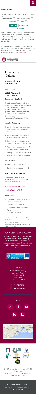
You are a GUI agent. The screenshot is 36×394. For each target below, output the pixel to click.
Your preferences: (23, 19)
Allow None (24, 25)
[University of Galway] (10, 60)
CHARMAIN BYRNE (14, 190)
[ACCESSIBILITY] (18, 389)
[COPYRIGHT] (9, 387)
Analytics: (12, 22)
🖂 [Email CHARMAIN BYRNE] (23, 190)
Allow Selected (19, 28)
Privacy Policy (21, 53)
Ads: (22, 22)
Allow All (14, 25)
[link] (8, 350)
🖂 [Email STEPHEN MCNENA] (24, 187)
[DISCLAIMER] (10, 384)
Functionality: (7, 19)
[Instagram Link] (10, 307)
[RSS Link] (22, 314)
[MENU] (33, 3)
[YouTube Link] (26, 307)
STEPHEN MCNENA (14, 187)
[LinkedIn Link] (14, 314)
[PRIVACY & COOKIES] (23, 384)
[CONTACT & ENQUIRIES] (23, 387)
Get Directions (18, 285)
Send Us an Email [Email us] (19, 288)
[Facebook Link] (18, 307)
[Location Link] (18, 337)
